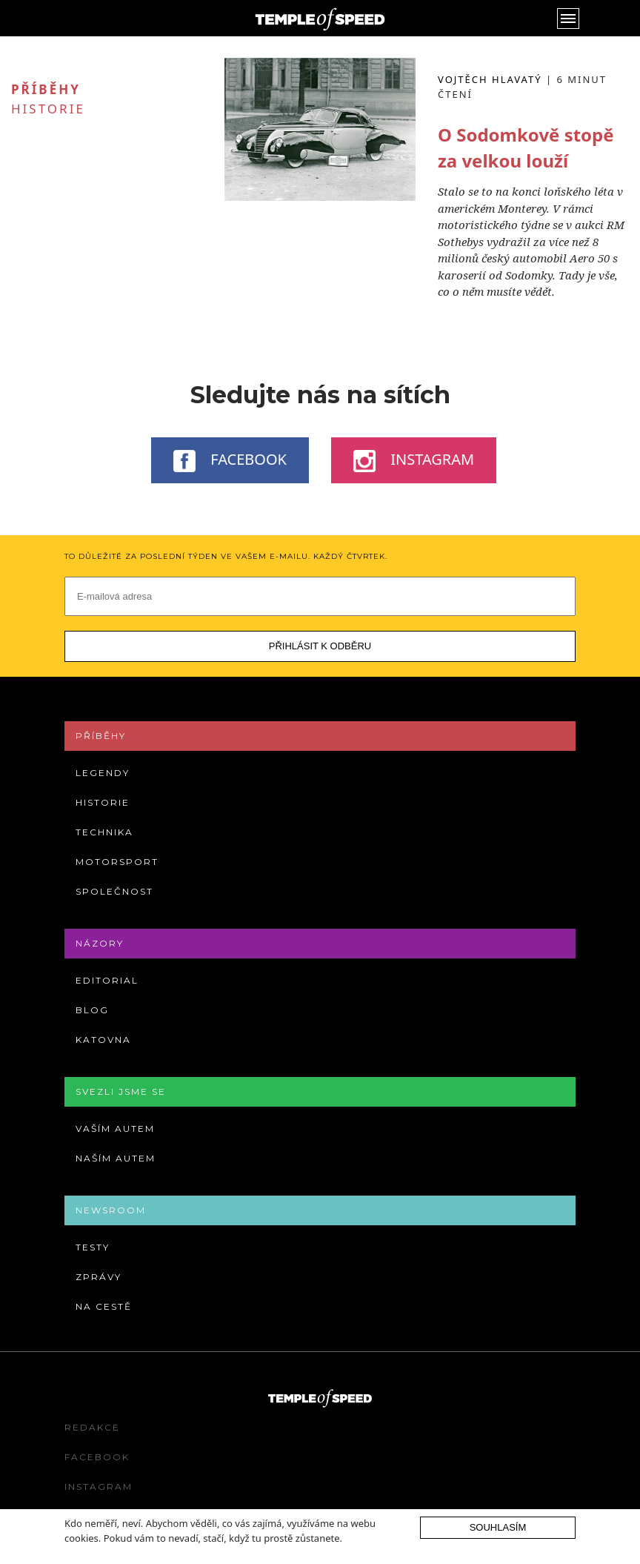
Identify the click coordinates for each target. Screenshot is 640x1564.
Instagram (413, 460)
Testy (93, 1247)
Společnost (114, 891)
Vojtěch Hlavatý (490, 79)
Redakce (92, 1427)
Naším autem (116, 1158)
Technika (104, 832)
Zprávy (98, 1276)
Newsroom (111, 1210)
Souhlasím (498, 1527)
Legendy (103, 772)
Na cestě (104, 1306)
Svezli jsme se (121, 1091)
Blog (92, 1009)
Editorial (107, 980)
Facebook (230, 460)
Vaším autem (115, 1128)
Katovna (103, 1039)
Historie (48, 108)
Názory (100, 943)
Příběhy (101, 735)
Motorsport (117, 861)
